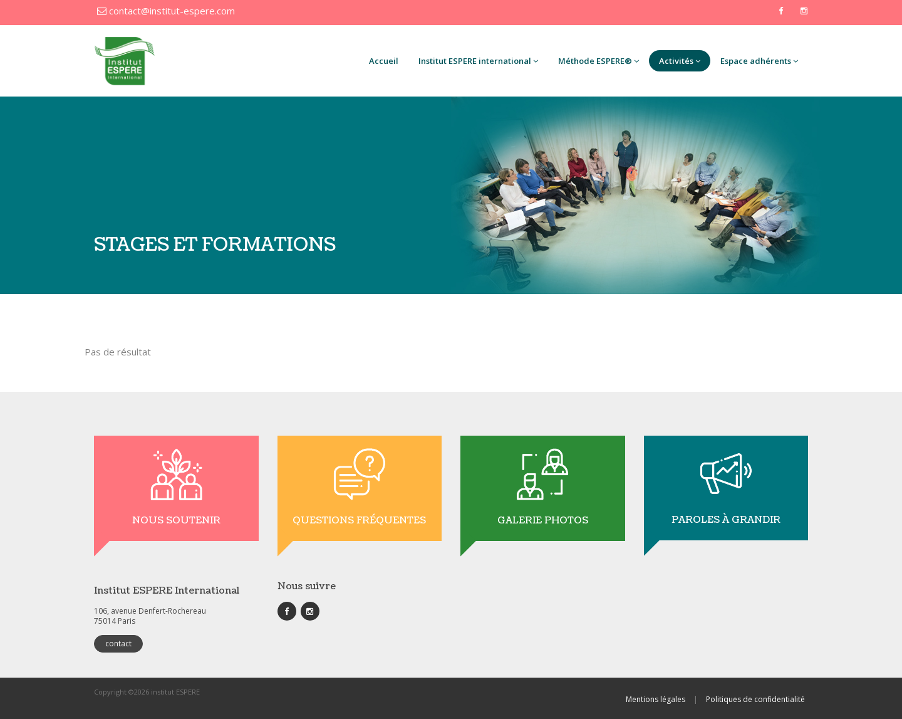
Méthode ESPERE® (598, 60)
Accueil (383, 60)
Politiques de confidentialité (755, 699)
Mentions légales (655, 699)
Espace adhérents (759, 60)
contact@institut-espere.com (166, 10)
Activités (679, 60)
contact (118, 643)
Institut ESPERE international (478, 60)
